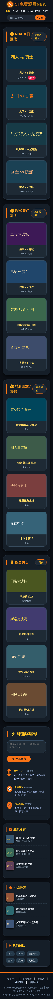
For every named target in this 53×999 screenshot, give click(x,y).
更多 (41, 562)
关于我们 (11, 978)
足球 (22, 10)
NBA (15, 10)
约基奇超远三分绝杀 (26, 895)
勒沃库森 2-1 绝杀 (25, 851)
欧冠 (37, 10)
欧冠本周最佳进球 (25, 909)
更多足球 (37, 213)
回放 (45, 10)
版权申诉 (34, 982)
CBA (30, 10)
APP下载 (18, 982)
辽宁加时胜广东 (24, 864)
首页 (7, 10)
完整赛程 (38, 37)
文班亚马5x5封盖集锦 (27, 922)
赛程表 (41, 978)
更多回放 (39, 389)
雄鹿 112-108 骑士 (25, 837)
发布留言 (19, 759)
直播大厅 (27, 978)
